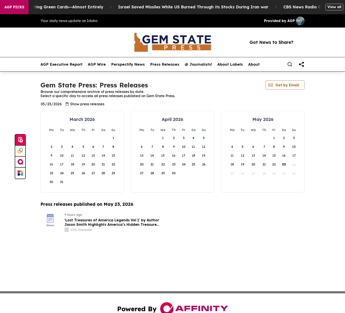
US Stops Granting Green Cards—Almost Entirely (62, 6)
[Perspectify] (20, 151)
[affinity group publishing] (20, 162)
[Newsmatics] (20, 173)
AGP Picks (14, 7)
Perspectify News (128, 64)
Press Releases (164, 64)
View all (334, 7)
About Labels (230, 64)
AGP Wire (97, 64)
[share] (301, 64)
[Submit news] (20, 140)
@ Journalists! (198, 64)
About (254, 64)
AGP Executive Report (61, 64)
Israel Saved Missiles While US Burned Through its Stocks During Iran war (201, 6)
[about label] (66, 230)
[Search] (289, 64)
